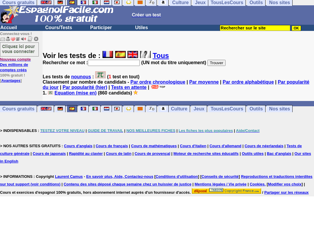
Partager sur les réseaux (286, 192)
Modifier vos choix (284, 184)
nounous (81, 76)
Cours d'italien (193, 146)
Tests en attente (129, 87)
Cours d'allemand (225, 146)
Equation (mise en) (76, 92)
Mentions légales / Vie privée (221, 184)
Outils (256, 108)
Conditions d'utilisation (177, 176)
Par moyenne (204, 81)
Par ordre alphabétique (248, 81)
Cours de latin (119, 153)
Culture (179, 108)
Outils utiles (252, 153)
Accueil (8, 27)
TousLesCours (227, 108)
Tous (161, 55)
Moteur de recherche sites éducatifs (206, 153)
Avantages (10, 80)
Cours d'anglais (78, 146)
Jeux (199, 108)
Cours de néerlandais (264, 146)
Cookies (257, 184)
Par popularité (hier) (85, 87)
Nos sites (279, 108)
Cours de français (112, 146)
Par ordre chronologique (157, 81)
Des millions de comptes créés (15, 64)
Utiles (141, 27)
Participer (101, 27)
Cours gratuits (18, 108)
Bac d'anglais (279, 153)
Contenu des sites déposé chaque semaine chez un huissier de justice (128, 184)
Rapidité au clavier (86, 153)
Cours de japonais (49, 153)
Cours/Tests (58, 27)
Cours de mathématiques (154, 146)
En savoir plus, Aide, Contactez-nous (119, 176)
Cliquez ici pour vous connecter (18, 49)
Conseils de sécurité (220, 176)
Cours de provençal (152, 153)
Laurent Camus (69, 176)
